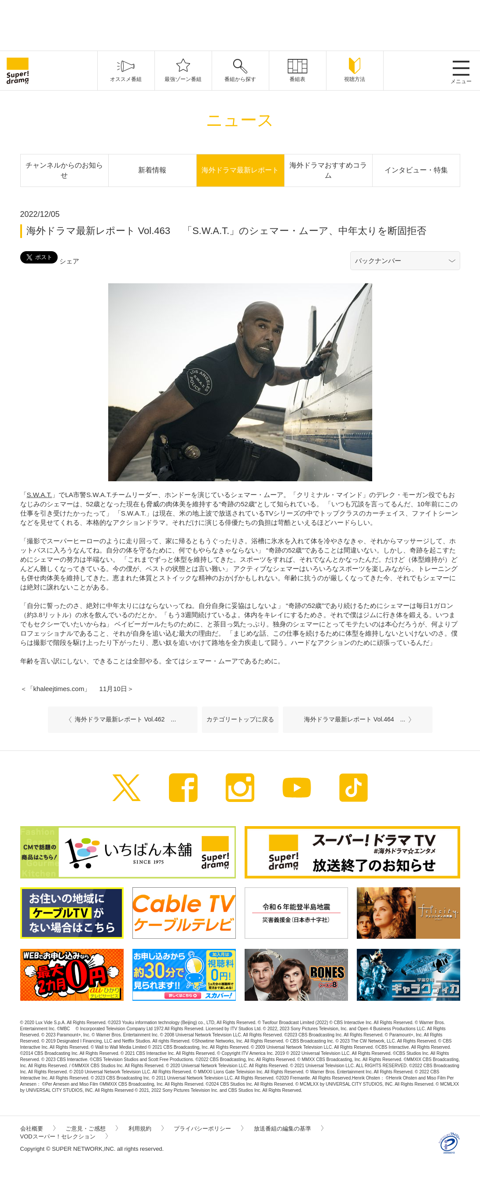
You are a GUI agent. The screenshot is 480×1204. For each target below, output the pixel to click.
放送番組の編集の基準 (288, 1128)
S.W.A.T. (39, 494)
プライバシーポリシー (208, 1128)
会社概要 (37, 1128)
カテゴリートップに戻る (240, 719)
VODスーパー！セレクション (64, 1136)
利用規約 (146, 1128)
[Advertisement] (240, 24)
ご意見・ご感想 (92, 1128)
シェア (69, 261)
